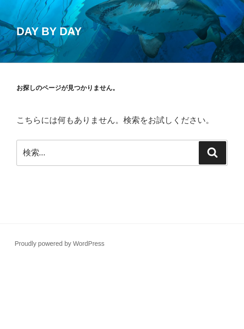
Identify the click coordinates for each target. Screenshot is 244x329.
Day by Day (49, 31)
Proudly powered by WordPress (60, 243)
